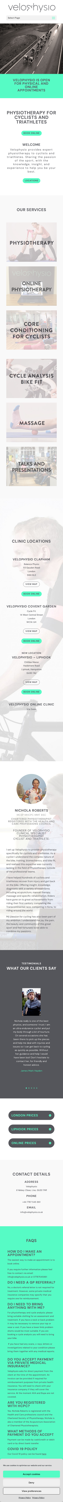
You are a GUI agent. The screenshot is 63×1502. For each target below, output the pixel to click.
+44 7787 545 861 (31, 1202)
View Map (31, 584)
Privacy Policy (25, 1497)
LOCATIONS (31, 180)
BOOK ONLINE (31, 133)
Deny (31, 1482)
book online (13, 1263)
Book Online (31, 593)
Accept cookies (31, 1474)
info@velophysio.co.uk (31, 1212)
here (44, 1454)
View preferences (31, 1491)
